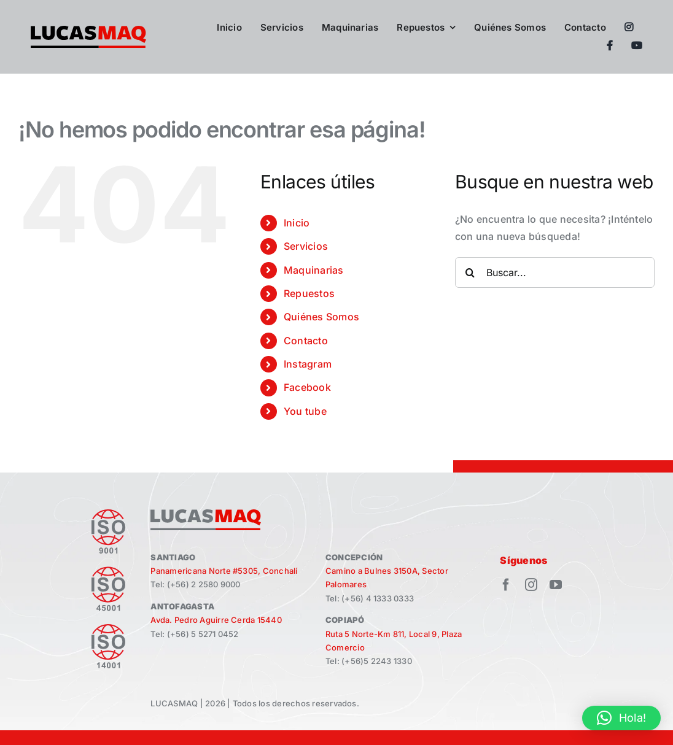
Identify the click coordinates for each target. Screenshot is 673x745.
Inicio (296, 223)
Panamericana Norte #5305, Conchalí (223, 571)
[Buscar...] (555, 272)
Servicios (306, 246)
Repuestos (309, 293)
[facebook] (506, 585)
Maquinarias (314, 270)
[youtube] (556, 585)
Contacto (306, 340)
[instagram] (531, 585)
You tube (305, 411)
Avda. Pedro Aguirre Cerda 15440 (215, 620)
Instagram (308, 364)
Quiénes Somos (321, 317)
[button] (621, 718)
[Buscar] (470, 272)
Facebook (307, 387)
